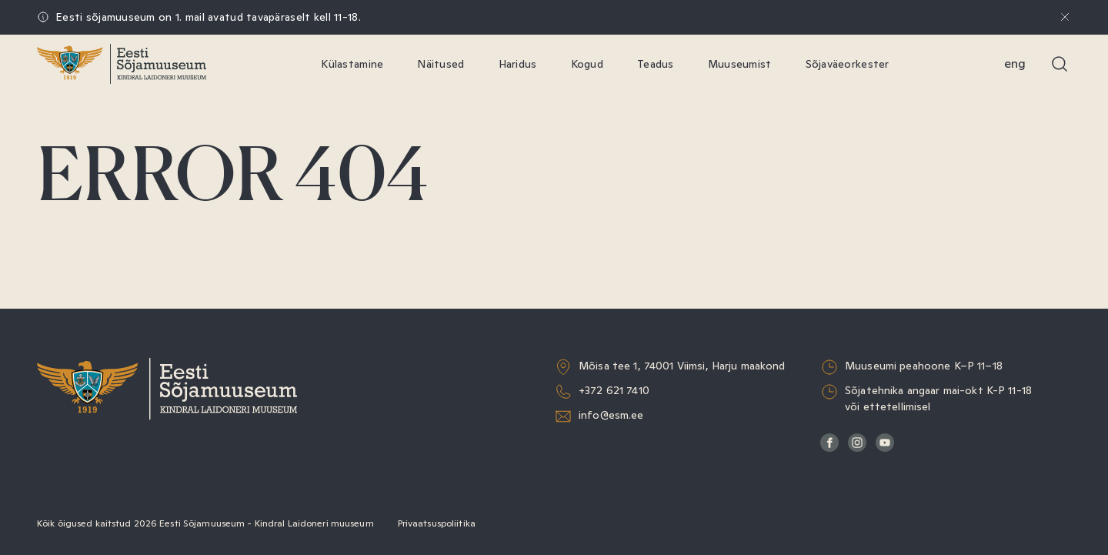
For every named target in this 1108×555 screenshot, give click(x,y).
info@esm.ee (611, 415)
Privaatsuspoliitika (437, 523)
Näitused (440, 64)
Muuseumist (740, 64)
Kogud (587, 64)
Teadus (655, 64)
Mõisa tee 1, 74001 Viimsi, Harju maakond (682, 366)
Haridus (518, 64)
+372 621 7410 (614, 390)
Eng (1015, 63)
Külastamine (352, 64)
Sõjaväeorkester (847, 64)
